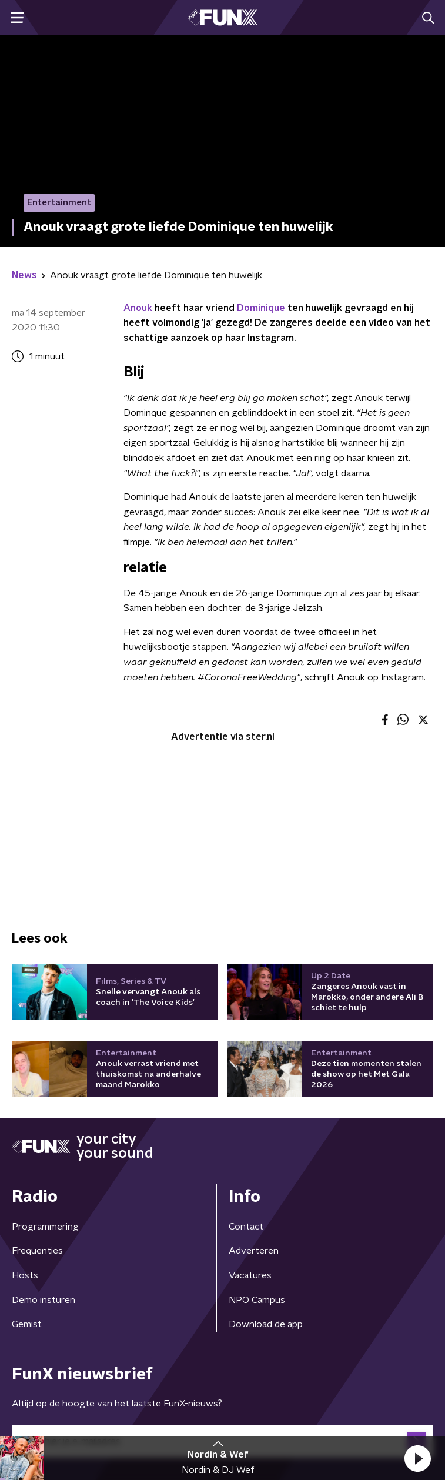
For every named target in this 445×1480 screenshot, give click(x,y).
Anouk (137, 308)
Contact (246, 1226)
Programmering (45, 1226)
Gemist (27, 1324)
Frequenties (37, 1250)
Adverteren (254, 1250)
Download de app (266, 1324)
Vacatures (250, 1275)
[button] (417, 1458)
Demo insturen (43, 1300)
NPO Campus (257, 1300)
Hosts (25, 1275)
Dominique (261, 308)
